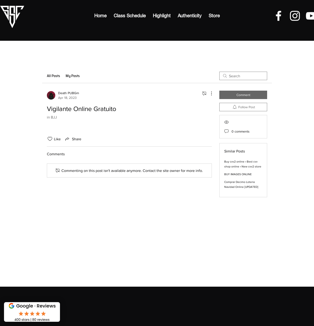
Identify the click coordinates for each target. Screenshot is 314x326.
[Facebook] (278, 15)
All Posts (53, 76)
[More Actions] (209, 93)
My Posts (73, 76)
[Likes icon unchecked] (50, 139)
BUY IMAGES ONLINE (238, 174)
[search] (243, 76)
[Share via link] (72, 139)
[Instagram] (295, 15)
